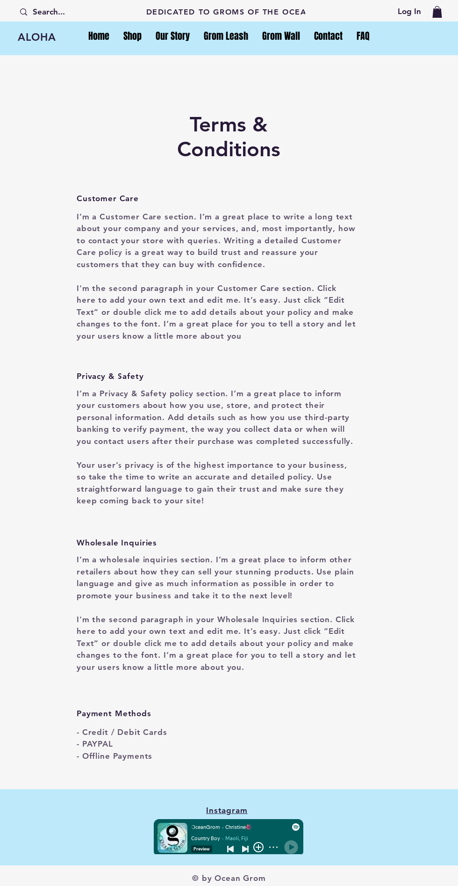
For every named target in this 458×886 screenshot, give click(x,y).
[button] (437, 12)
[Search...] (54, 12)
